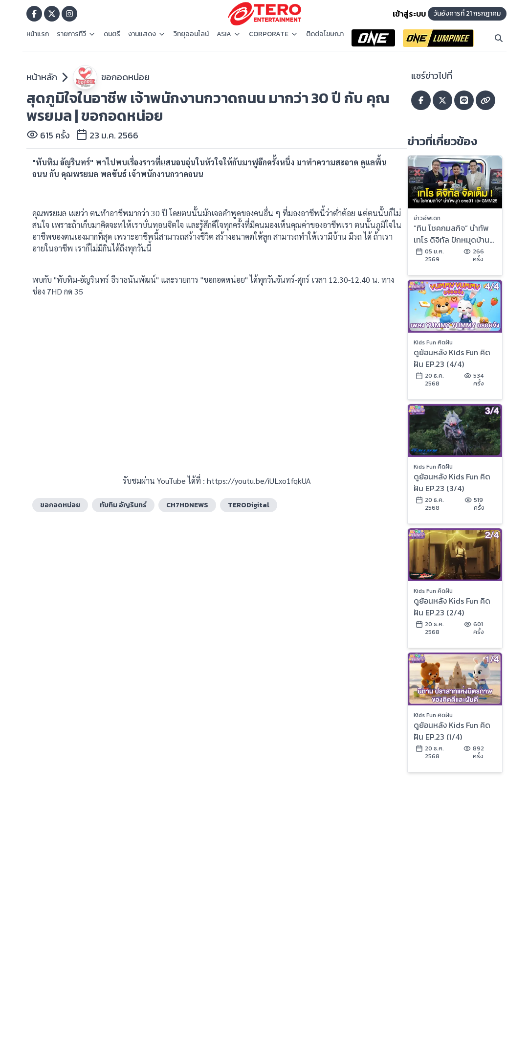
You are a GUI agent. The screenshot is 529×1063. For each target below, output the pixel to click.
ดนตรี (112, 34)
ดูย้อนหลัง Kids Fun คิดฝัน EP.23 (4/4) (452, 358)
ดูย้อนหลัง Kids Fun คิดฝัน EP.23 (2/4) (452, 606)
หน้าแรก (37, 34)
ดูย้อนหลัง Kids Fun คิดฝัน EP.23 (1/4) (452, 731)
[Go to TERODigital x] (52, 14)
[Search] (499, 38)
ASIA (229, 34)
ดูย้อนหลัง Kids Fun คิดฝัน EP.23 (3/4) (452, 482)
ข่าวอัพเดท (427, 218)
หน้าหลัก (41, 77)
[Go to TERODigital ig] (69, 14)
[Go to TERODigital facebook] (34, 14)
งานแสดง (147, 34)
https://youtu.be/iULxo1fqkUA (259, 480)
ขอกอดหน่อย (125, 77)
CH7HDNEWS (187, 505)
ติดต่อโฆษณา (325, 34)
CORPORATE (273, 34)
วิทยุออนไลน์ (191, 34)
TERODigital (248, 505)
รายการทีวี (76, 34)
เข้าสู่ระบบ (409, 14)
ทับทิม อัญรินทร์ (123, 505)
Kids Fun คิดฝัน (433, 342)
